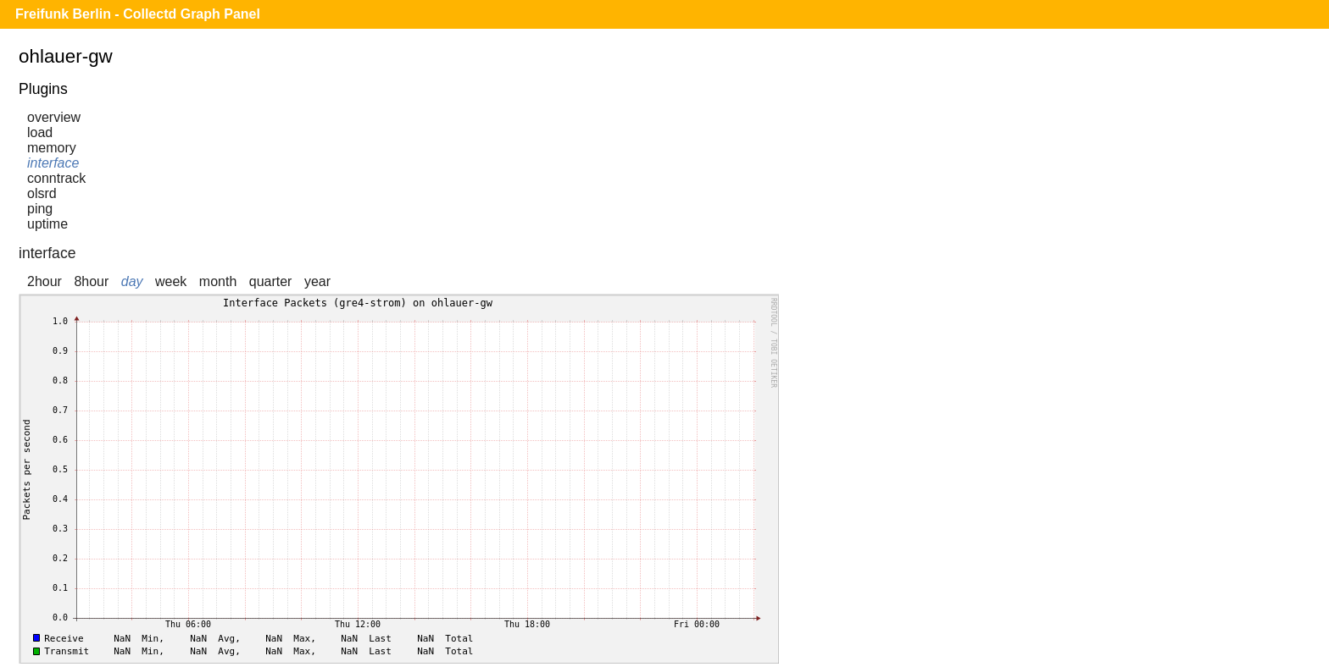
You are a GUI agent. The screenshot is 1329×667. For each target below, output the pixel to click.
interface (53, 163)
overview (54, 117)
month (217, 281)
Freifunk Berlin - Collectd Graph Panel (137, 14)
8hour (91, 281)
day (132, 281)
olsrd (42, 193)
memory (51, 148)
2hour (44, 281)
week (170, 281)
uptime (47, 224)
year (317, 281)
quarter (270, 281)
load (40, 132)
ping (40, 208)
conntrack (56, 178)
